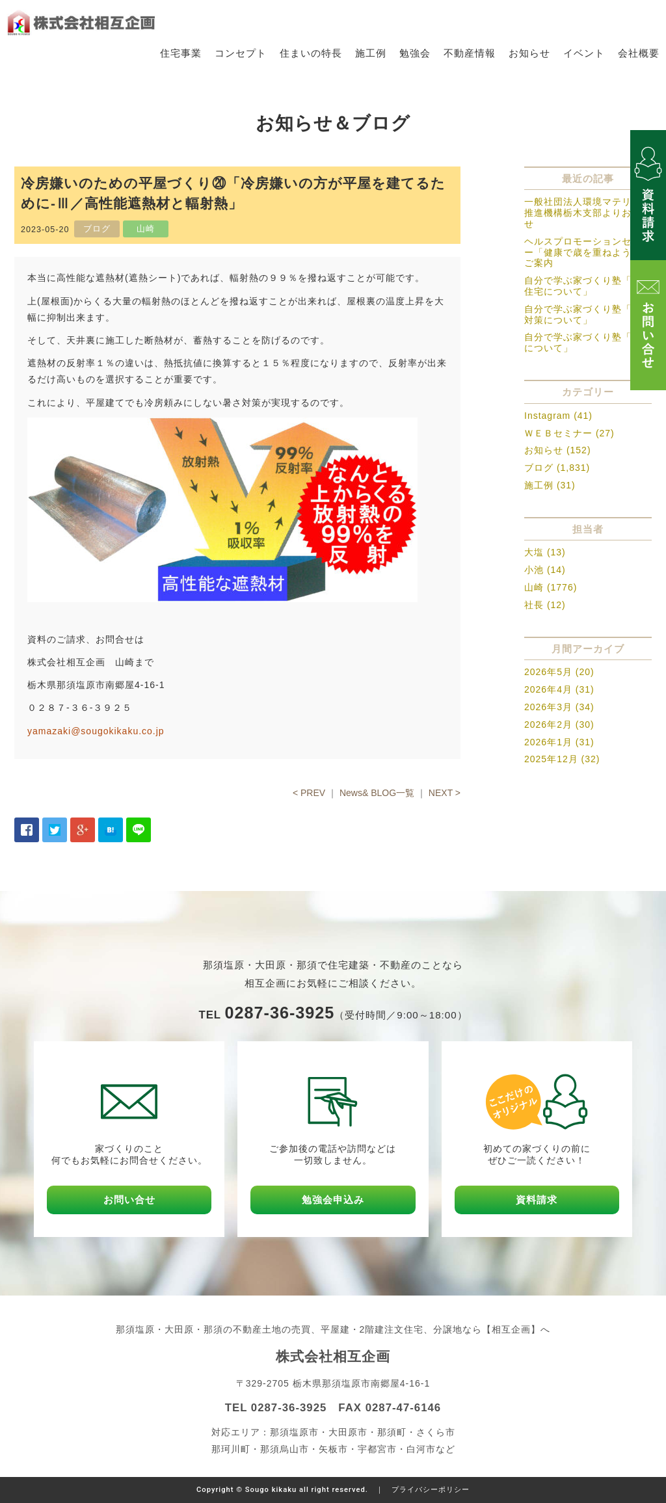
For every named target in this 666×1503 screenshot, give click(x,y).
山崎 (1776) (550, 587)
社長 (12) (545, 605)
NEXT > (444, 793)
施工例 (370, 53)
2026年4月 (548, 689)
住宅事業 (181, 53)
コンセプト (241, 53)
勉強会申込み (333, 1199)
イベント (584, 53)
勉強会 (415, 53)
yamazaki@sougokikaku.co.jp (96, 731)
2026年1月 (548, 742)
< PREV (309, 793)
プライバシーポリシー (431, 1489)
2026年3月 (548, 707)
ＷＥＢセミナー (558, 433)
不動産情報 (470, 53)
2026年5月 (548, 672)
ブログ (538, 467)
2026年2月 (548, 724)
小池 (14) (545, 570)
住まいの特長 (311, 53)
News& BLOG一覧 (377, 793)
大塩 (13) (545, 553)
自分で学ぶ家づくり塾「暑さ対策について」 (587, 314)
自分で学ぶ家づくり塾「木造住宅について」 (587, 286)
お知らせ (529, 53)
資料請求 (536, 1199)
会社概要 (638, 53)
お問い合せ (129, 1199)
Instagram (547, 415)
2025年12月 (551, 759)
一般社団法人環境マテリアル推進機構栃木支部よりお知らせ (587, 213)
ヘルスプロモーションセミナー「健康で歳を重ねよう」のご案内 (587, 252)
